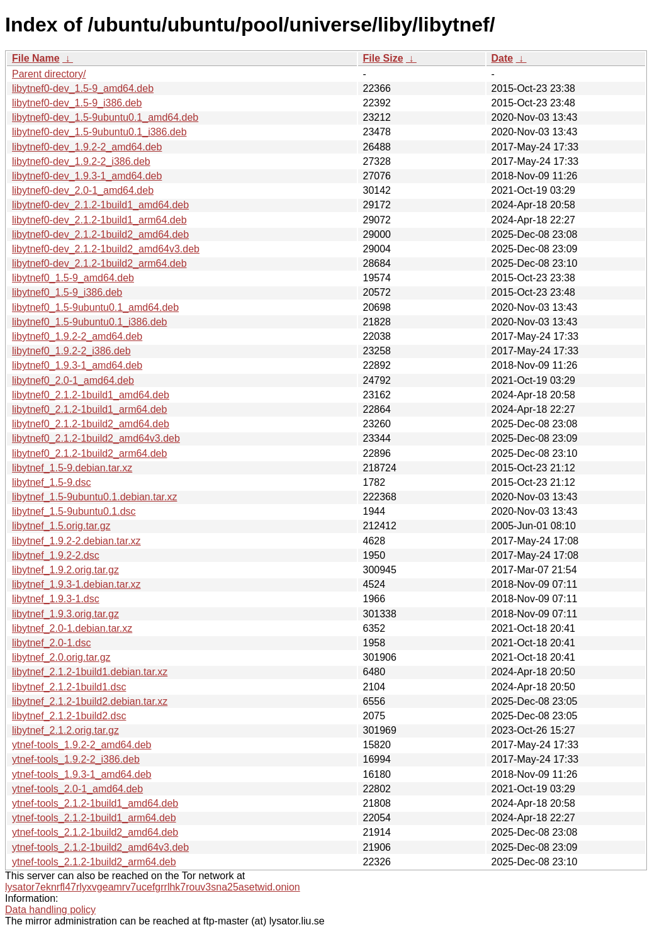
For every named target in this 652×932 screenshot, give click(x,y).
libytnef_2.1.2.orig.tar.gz (65, 730)
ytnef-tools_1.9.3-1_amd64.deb (81, 774)
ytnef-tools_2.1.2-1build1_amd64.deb (95, 803)
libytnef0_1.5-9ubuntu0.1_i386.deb (89, 322)
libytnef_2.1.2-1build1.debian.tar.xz (89, 671)
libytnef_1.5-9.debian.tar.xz (72, 468)
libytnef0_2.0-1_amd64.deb (73, 380)
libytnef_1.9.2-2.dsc (55, 555)
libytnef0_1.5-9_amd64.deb (73, 277)
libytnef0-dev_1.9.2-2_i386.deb (81, 161)
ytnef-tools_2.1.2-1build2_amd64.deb (95, 832)
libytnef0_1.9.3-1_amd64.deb (77, 365)
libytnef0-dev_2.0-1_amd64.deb (83, 190)
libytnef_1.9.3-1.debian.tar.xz (76, 584)
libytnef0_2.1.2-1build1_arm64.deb (89, 409)
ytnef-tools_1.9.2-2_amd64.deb (81, 744)
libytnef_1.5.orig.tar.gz (61, 525)
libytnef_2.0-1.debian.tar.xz (72, 628)
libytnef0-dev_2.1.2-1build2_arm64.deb (99, 263)
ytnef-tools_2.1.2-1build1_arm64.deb (94, 817)
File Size (383, 58)
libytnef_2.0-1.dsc (51, 642)
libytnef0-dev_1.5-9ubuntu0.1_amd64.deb (105, 117)
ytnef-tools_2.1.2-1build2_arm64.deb (94, 861)
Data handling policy (50, 909)
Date (503, 58)
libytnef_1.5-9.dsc (51, 482)
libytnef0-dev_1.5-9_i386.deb (77, 103)
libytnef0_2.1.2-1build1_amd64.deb (90, 395)
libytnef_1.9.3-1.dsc (55, 598)
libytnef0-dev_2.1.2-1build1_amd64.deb (100, 204)
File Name (36, 58)
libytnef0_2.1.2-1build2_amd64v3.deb (96, 438)
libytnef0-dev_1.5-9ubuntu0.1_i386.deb (99, 131)
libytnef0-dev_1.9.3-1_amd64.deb (87, 176)
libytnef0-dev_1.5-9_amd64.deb (83, 88)
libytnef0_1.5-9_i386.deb (67, 292)
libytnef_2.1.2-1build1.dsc (69, 687)
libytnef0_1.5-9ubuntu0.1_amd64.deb (95, 307)
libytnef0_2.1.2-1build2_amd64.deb (90, 423)
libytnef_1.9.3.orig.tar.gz (65, 614)
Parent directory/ (49, 74)
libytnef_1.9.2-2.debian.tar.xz (76, 541)
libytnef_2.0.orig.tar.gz (61, 657)
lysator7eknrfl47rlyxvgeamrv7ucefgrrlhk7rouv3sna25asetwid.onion (152, 887)
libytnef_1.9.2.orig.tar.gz (65, 569)
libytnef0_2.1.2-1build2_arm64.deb (89, 453)
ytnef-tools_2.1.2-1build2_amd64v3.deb (100, 847)
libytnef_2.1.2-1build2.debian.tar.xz (89, 701)
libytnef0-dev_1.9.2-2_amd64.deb (87, 147)
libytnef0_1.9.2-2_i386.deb (71, 350)
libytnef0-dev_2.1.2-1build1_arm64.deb (99, 220)
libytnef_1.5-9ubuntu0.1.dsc (74, 511)
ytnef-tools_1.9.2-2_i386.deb (76, 759)
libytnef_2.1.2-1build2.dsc (69, 715)
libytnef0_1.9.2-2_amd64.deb (77, 336)
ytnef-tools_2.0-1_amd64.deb (77, 788)
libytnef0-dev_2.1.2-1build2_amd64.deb (100, 234)
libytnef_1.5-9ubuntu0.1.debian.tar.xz (94, 496)
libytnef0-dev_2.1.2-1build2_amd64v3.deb (106, 249)
